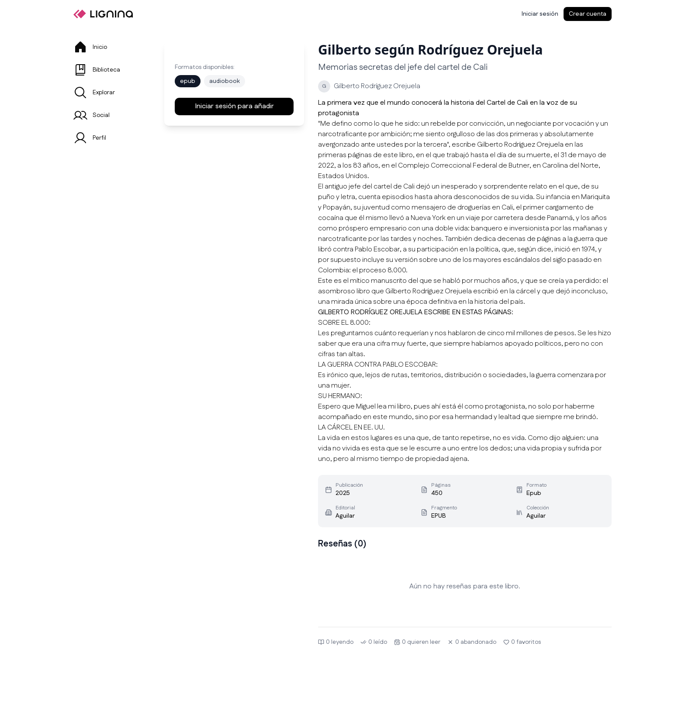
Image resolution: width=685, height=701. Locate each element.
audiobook (224, 81)
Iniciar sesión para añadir (234, 106)
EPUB (438, 516)
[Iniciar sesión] (540, 14)
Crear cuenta (587, 14)
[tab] (108, 47)
